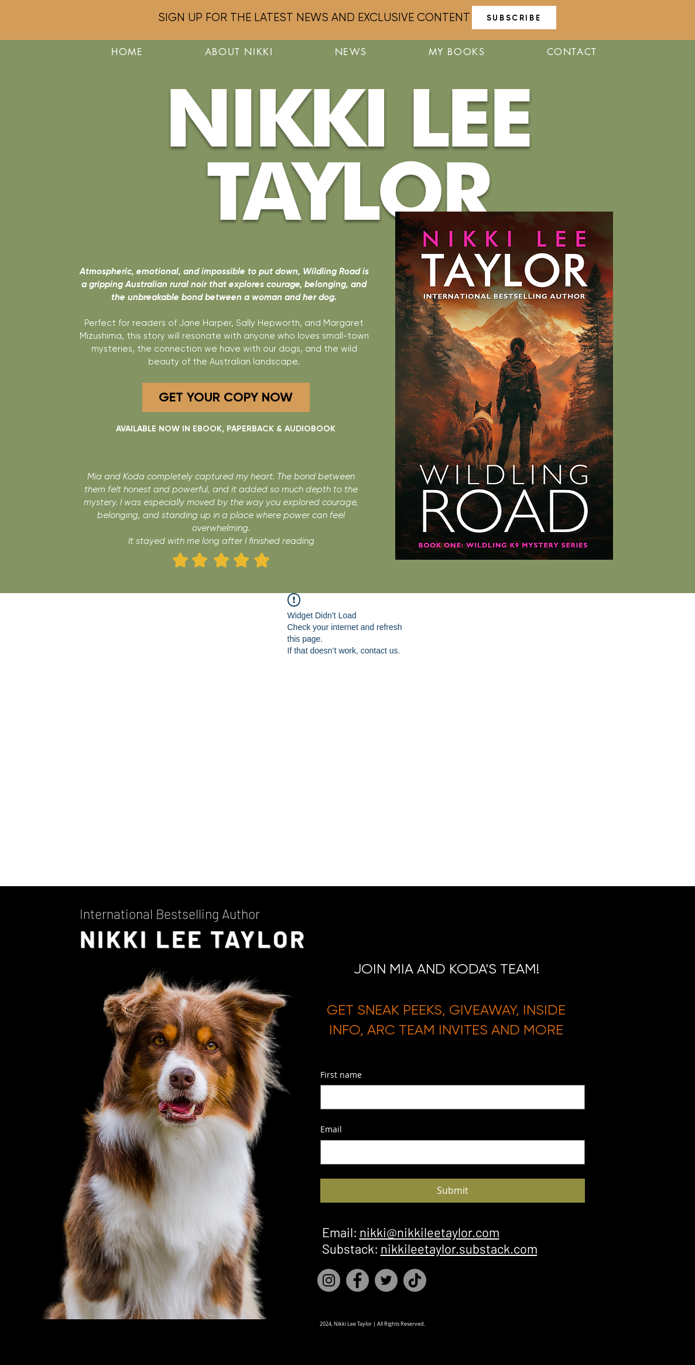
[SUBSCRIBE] (514, 17)
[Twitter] (386, 1280)
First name (341, 1074)
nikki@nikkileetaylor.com (429, 1232)
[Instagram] (328, 1280)
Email (331, 1129)
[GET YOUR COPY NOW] (226, 397)
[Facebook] (357, 1280)
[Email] (449, 1152)
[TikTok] (414, 1280)
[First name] (449, 1097)
